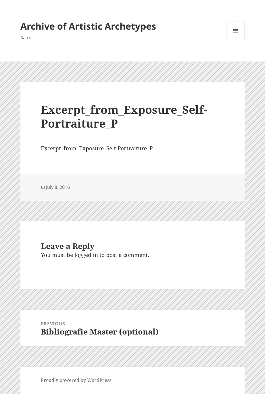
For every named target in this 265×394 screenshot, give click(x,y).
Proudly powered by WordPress (76, 380)
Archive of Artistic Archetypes (88, 26)
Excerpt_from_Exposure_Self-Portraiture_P (97, 148)
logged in (86, 255)
